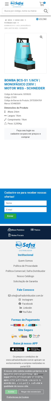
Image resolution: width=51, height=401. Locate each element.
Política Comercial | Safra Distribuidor (25, 271)
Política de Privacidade (25, 266)
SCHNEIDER (16, 103)
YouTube (25, 312)
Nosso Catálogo (25, 276)
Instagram (25, 299)
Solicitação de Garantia (25, 281)
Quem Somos (25, 260)
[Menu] (6, 4)
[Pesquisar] (46, 11)
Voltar (41, 19)
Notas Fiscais (16, 235)
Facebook (25, 303)
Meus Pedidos (16, 230)
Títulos (35, 230)
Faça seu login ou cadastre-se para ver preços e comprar (25, 133)
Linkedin (25, 308)
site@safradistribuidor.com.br (25, 295)
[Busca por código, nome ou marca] (22, 11)
